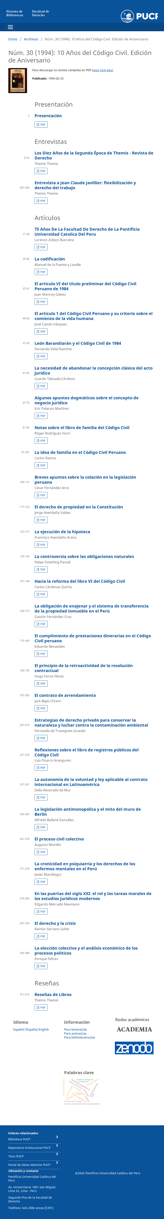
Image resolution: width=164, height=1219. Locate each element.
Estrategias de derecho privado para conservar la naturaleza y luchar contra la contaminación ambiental (91, 722)
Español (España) (25, 1029)
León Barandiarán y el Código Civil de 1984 (78, 343)
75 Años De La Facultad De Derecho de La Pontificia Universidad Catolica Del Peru (87, 231)
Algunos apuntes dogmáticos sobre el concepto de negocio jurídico (87, 400)
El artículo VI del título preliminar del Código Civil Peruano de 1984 (85, 286)
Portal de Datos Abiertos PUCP (29, 1165)
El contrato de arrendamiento (65, 695)
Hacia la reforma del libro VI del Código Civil (80, 581)
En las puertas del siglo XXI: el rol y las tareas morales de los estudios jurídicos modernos (93, 896)
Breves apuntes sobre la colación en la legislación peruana (85, 479)
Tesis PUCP (16, 1156)
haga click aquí (102, 70)
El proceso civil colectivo (59, 839)
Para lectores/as (75, 1029)
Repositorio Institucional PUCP (29, 1148)
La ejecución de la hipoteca (62, 531)
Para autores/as (75, 1033)
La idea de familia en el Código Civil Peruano (80, 452)
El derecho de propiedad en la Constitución (79, 507)
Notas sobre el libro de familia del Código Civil (82, 427)
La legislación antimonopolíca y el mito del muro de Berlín (88, 811)
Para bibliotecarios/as (79, 1037)
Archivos (31, 39)
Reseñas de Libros (53, 994)
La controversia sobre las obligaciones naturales (84, 556)
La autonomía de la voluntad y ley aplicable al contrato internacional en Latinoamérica (91, 782)
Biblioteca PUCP (19, 1139)
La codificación (50, 259)
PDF (42, 124)
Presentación (48, 115)
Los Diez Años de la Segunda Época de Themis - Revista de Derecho (94, 155)
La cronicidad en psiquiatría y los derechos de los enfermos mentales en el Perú (85, 866)
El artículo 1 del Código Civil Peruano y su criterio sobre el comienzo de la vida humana (94, 316)
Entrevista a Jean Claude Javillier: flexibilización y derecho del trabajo (85, 185)
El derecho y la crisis (55, 923)
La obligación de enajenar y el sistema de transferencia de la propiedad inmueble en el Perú (92, 608)
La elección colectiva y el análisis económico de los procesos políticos (86, 950)
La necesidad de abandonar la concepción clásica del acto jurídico (94, 370)
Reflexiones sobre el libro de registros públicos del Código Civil (87, 752)
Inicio (12, 39)
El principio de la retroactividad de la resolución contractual (84, 668)
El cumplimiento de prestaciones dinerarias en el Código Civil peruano (93, 638)
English (44, 1029)
